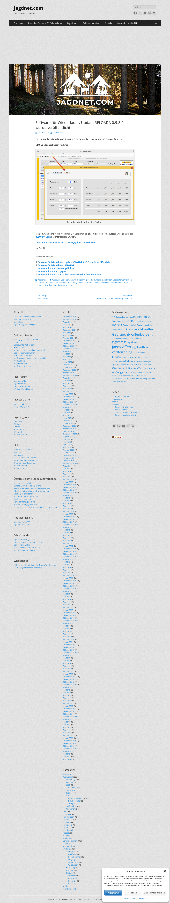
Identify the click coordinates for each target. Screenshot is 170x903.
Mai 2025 (67, 327)
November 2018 (69, 487)
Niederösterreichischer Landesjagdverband (32, 488)
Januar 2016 (68, 578)
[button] (165, 871)
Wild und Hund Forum (23, 389)
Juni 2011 (67, 724)
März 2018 (67, 508)
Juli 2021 (66, 410)
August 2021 (68, 407)
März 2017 (67, 540)
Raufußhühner (74, 857)
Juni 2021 (67, 412)
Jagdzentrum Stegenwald (24, 539)
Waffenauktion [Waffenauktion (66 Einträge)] (123, 368)
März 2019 (67, 476)
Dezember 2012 (69, 676)
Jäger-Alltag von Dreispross (25, 324)
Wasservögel (73, 862)
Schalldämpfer (74, 801)
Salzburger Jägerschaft (23, 494)
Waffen (69, 795)
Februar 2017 (68, 543)
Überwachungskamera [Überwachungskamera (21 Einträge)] (119, 381)
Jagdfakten (18, 322)
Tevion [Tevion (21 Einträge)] (150, 364)
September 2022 (70, 375)
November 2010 (69, 743)
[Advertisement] (85, 45)
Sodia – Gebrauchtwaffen (24, 353)
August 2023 (68, 351)
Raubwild (70, 873)
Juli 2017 (66, 530)
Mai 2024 (67, 332)
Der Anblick (19, 421)
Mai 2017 (67, 535)
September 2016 (70, 556)
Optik (68, 785)
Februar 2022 (68, 391)
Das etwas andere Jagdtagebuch (27, 316)
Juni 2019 (67, 468)
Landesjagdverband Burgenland (27, 486)
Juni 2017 (67, 532)
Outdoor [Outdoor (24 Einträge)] (145, 357)
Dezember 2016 (69, 548)
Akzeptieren (113, 892)
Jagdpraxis (67, 827)
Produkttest (70, 790)
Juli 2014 (66, 626)
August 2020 (68, 436)
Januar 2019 (68, 482)
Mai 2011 (67, 727)
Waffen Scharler (20, 363)
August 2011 (68, 719)
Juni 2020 (67, 439)
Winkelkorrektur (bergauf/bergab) (58, 285)
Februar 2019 (68, 479)
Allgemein (67, 774)
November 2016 (69, 551)
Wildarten (67, 849)
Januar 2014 (68, 642)
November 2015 (69, 583)
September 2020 (70, 434)
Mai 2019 (67, 471)
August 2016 (68, 559)
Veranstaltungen (70, 841)
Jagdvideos (72, 23)
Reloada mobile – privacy (128, 412)
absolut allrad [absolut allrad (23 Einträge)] (120, 317)
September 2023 (70, 348)
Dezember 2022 (69, 370)
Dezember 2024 (69, 330)
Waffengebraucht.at (22, 366)
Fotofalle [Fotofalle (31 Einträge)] (116, 329)
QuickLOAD (40, 282)
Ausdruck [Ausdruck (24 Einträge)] (129, 317)
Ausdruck (56, 280)
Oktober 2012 (68, 682)
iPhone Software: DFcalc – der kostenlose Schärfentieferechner (69, 274)
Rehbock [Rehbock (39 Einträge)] (130, 361)
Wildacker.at (19, 468)
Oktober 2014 (68, 618)
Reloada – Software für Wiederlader (45, 23)
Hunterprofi (19, 347)
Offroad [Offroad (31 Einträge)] (137, 357)
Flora (65, 811)
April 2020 (67, 444)
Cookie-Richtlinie (130, 898)
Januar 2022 (68, 394)
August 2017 (68, 527)
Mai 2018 (67, 503)
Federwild (70, 851)
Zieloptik (72, 803)
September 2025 (70, 319)
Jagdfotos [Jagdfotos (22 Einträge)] (138, 338)
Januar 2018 (68, 514)
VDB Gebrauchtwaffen (23, 355)
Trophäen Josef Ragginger (25, 463)
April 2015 (67, 602)
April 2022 (67, 386)
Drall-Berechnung (68, 280)
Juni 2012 (67, 692)
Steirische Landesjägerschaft (26, 496)
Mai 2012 (67, 695)
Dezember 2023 (69, 340)
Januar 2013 (68, 674)
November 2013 (69, 647)
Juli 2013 (66, 658)
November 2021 (69, 399)
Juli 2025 (66, 324)
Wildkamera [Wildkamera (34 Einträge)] (118, 378)
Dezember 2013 (69, 644)
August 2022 (68, 378)
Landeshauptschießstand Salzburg (28, 542)
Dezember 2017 (69, 516)
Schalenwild (71, 875)
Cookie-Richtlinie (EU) (127, 23)
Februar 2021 (68, 420)
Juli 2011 (66, 722)
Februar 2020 (68, 450)
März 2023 (67, 362)
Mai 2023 (67, 356)
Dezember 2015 (69, 580)
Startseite (18, 23)
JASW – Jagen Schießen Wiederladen (29, 567)
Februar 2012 (68, 703)
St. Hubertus (19, 429)
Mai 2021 (67, 415)
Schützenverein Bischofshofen (27, 547)
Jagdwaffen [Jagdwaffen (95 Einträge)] (121, 346)
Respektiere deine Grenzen (25, 457)
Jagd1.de (17, 452)
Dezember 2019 (69, 455)
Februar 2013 (68, 671)
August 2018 (68, 495)
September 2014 (70, 620)
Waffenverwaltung (86, 282)
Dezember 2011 (69, 708)
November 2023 (69, 343)
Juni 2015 (67, 596)
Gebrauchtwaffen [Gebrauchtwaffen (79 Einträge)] (140, 329)
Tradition (67, 838)
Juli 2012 (66, 690)
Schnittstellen (52, 282)
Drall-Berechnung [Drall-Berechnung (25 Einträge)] (144, 321)
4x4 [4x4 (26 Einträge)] (113, 317)
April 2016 (67, 570)
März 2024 (67, 335)
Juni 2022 (67, 380)
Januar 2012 (68, 706)
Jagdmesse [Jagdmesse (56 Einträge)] (119, 342)
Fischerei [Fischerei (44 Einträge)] (117, 324)
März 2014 (67, 636)
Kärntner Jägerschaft (23, 483)
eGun (16, 342)
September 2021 (70, 404)
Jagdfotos (67, 822)
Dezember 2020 (69, 426)
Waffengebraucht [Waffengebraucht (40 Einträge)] (122, 372)
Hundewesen (68, 817)
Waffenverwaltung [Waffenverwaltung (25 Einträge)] (139, 372)
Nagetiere (70, 870)
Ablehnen (132, 892)
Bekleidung (70, 779)
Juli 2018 (66, 498)
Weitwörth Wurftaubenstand (26, 550)
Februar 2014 (68, 639)
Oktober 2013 (68, 650)
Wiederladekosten (102, 282)
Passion (17, 427)
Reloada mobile (121, 409)
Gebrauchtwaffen (91, 23)
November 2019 (69, 458)
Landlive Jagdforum (22, 386)
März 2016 (67, 572)
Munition (69, 782)
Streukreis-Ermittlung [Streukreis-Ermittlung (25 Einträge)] (139, 364)
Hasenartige (71, 867)
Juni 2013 (67, 660)
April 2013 (67, 666)
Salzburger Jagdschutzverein (26, 460)
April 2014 (67, 634)
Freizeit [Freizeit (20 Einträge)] (123, 330)
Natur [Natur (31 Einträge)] (130, 357)
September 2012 (70, 684)
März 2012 (67, 700)
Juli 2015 (66, 594)
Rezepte (66, 833)
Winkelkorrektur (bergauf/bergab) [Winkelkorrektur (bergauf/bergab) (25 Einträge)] (143, 379)
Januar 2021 (68, 423)
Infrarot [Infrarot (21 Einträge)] (152, 335)
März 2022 (67, 388)
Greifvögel (72, 854)
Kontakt (108, 23)
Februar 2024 (68, 338)
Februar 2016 (68, 575)
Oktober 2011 (68, 714)
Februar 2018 (68, 511)
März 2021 (67, 418)
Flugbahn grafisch (84, 280)
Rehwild (71, 881)
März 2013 (67, 668)
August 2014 (68, 623)
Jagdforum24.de (20, 381)
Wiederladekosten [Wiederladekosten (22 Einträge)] (118, 376)
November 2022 (69, 372)
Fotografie (67, 814)
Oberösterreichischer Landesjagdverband (31, 491)
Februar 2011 (68, 735)
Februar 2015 (68, 607)
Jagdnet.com (28, 8)
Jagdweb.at (18, 455)
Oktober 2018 (68, 490)
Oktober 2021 (68, 402)
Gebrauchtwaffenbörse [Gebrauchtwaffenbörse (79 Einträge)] (130, 334)
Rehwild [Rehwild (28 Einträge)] (139, 361)
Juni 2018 (67, 500)
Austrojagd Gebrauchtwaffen (26, 339)
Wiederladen (43, 280)
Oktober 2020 (68, 431)
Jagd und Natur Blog (22, 319)
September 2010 (70, 748)
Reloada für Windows (124, 407)
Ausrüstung (68, 777)
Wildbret (66, 886)
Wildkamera (71, 809)
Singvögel (72, 859)
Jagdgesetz (67, 825)
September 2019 (70, 463)
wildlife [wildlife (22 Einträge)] (126, 379)
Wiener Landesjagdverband (25, 504)
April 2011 (67, 730)
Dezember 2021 (69, 396)
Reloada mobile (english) (125, 415)
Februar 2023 (68, 364)
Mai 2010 (67, 759)
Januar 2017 (68, 546)
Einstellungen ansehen (154, 892)
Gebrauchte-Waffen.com (24, 345)
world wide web (69, 889)
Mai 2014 (67, 631)
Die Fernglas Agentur (23, 449)
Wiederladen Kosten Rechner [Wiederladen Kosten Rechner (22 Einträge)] (135, 376)
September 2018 (70, 492)
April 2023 (67, 359)
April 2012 (67, 698)
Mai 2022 (67, 383)
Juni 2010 (67, 756)
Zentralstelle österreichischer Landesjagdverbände (35, 507)
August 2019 (68, 466)
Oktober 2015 (68, 586)
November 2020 (69, 428)
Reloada (115, 404)
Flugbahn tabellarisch (102, 280)
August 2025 (68, 322)
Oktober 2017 (68, 522)
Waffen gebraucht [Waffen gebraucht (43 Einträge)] (144, 368)
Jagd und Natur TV (21, 522)
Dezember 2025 (69, 316)
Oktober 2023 (68, 346)
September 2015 (70, 588)
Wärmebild (73, 787)
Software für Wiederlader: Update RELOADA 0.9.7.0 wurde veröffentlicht (74, 262)
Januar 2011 (68, 738)
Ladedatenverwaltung (122, 280)
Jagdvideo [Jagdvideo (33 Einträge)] (132, 342)
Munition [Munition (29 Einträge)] (123, 357)
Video (65, 843)
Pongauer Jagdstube (22, 406)
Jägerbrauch (68, 830)
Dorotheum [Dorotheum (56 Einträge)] (129, 321)
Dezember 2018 (69, 484)
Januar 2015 (68, 610)
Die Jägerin (18, 424)
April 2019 (67, 474)
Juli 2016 (66, 562)
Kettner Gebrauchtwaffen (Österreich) (30, 350)
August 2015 (68, 591)
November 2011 (69, 711)
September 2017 (70, 524)
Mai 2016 (67, 567)
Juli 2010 (66, 754)
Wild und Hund (20, 435)
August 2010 (68, 751)
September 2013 (70, 652)
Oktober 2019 (68, 460)
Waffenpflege (71, 806)
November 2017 (69, 519)
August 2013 (68, 655)
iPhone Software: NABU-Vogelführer (56, 268)
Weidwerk (18, 432)
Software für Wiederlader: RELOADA (56, 265)
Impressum (142, 898)
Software (66, 835)
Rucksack (69, 793)
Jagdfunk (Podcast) (21, 524)
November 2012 (69, 679)
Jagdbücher (68, 819)
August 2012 (68, 687)
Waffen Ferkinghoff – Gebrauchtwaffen (30, 358)
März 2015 (67, 604)
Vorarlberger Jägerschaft (24, 502)
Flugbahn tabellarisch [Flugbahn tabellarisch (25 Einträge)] (145, 325)
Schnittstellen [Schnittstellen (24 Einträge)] (126, 364)
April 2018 (67, 506)
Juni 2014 (67, 628)
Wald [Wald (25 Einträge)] (149, 372)
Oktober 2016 (68, 554)
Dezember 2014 (69, 612)
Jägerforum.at (20, 383)
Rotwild (71, 883)
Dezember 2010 (69, 740)
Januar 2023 (68, 367)
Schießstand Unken (22, 545)
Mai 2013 (67, 663)
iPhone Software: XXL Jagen (52, 271)
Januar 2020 (68, 452)
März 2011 (67, 732)
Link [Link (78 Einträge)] (115, 357)
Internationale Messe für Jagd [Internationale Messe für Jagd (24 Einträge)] (123, 338)
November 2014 (69, 615)
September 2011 (70, 716)
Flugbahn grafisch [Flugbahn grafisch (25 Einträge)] (129, 325)
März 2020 (67, 447)
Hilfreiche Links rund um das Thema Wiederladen (35, 565)
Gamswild (72, 878)
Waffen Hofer (19, 361)
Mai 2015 (67, 599)
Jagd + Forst (19, 404)
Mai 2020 (67, 442)
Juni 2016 (67, 564)
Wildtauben (73, 865)
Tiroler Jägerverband (22, 499)
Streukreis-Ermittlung (68, 282)
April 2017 (67, 538)
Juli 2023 (66, 354)
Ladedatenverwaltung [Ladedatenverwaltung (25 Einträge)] (141, 352)
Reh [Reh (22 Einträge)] (123, 362)
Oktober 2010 (68, 746)
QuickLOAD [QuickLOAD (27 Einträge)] (117, 361)
